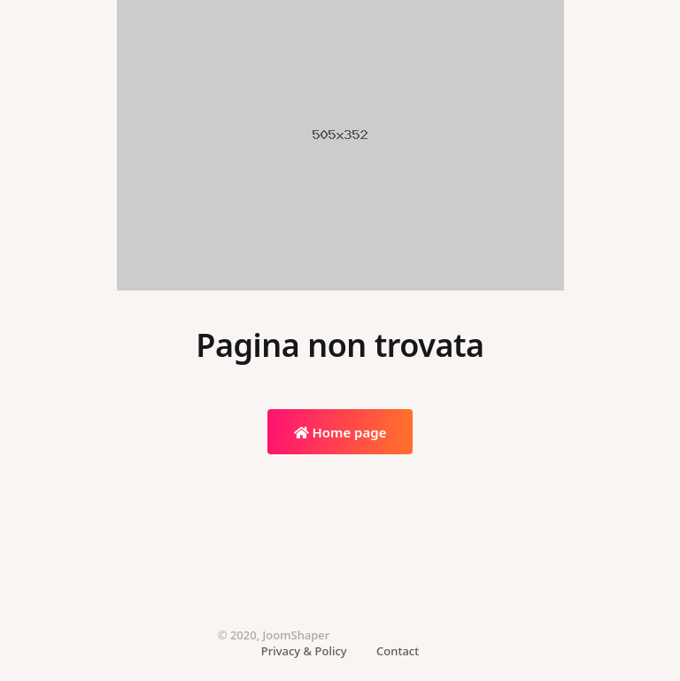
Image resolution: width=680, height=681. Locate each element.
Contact (397, 651)
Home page (340, 432)
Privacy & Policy (304, 651)
